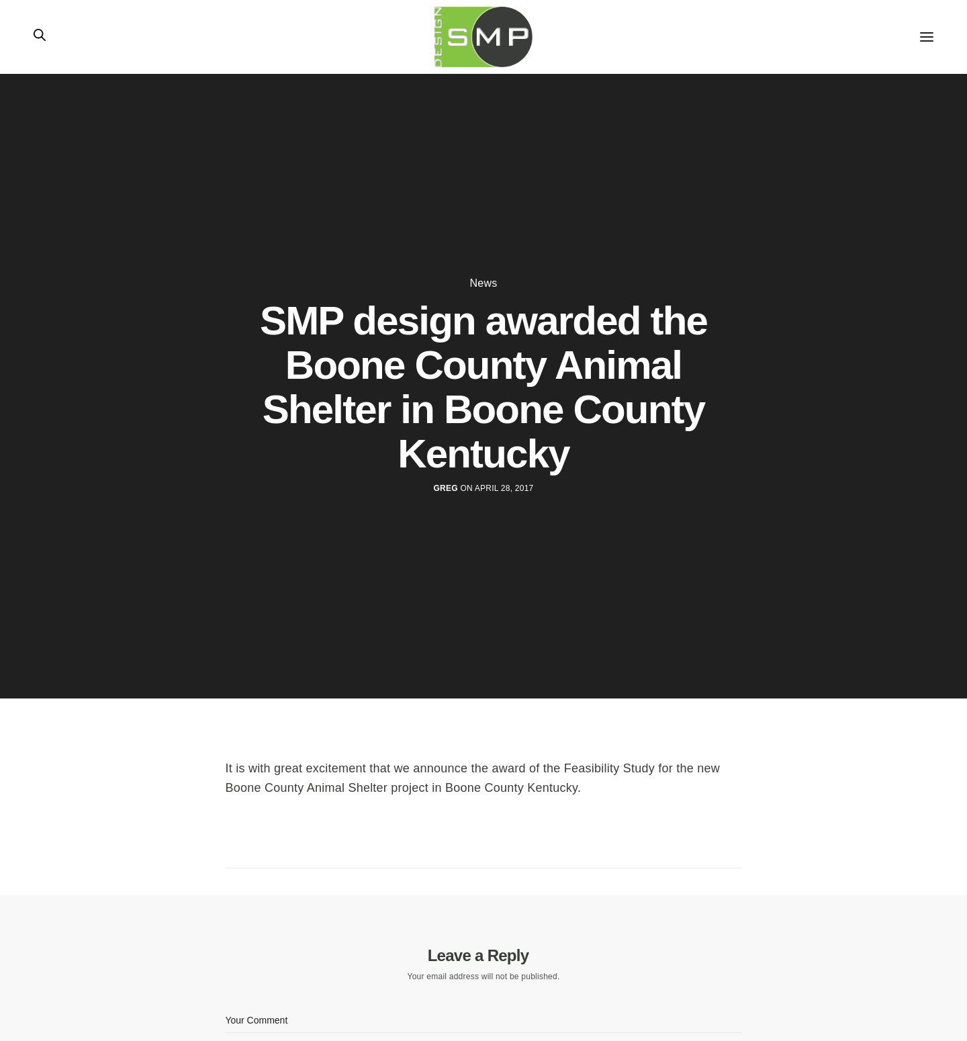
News (484, 283)
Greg (446, 488)
